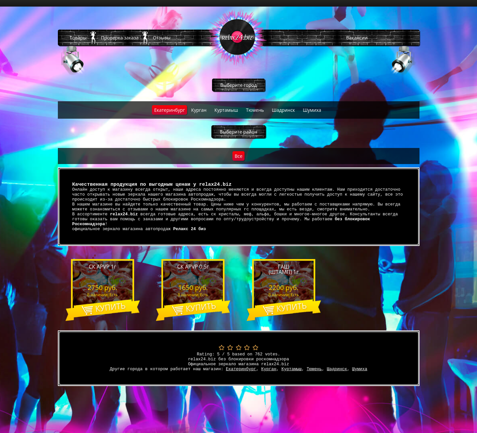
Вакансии (357, 38)
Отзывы (162, 38)
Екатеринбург (169, 110)
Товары (78, 38)
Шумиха (312, 110)
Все (239, 156)
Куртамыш (226, 110)
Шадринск (283, 110)
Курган (198, 110)
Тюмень (255, 110)
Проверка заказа (119, 38)
